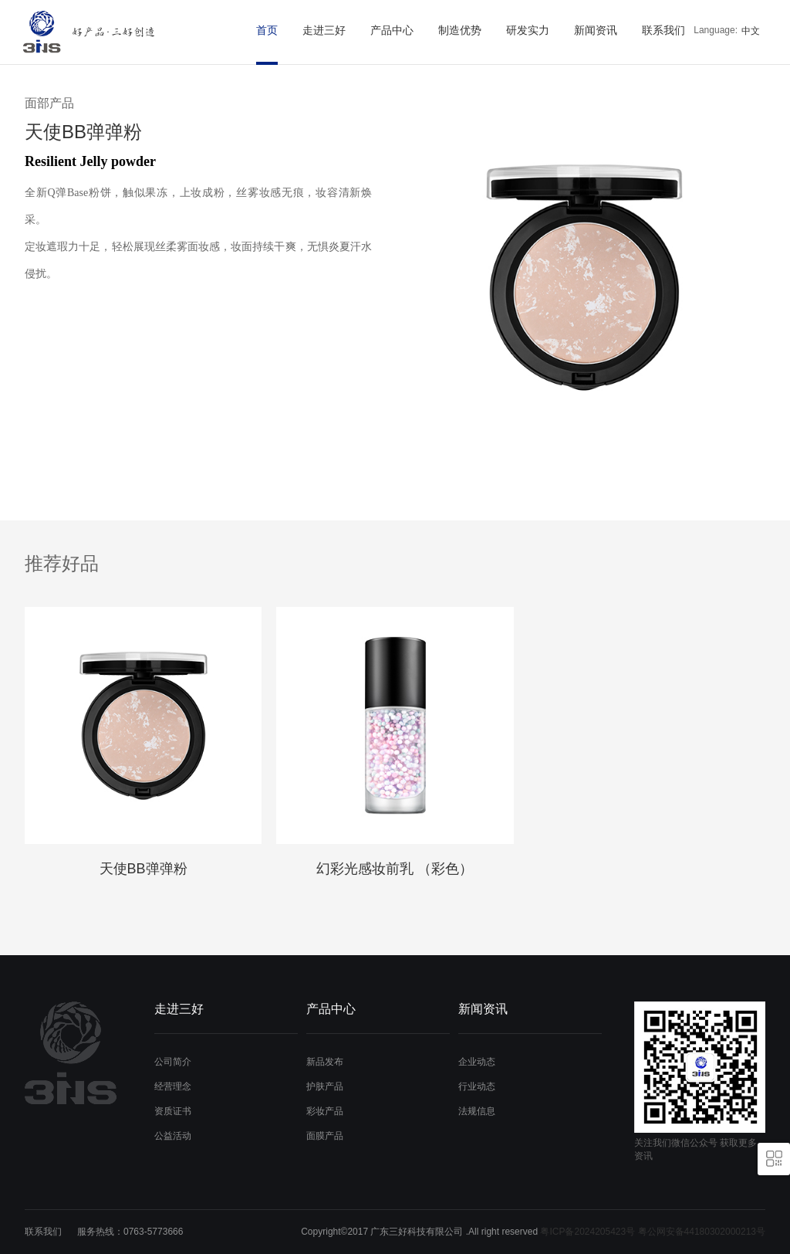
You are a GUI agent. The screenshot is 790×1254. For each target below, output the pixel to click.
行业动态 (476, 1086)
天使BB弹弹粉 (143, 868)
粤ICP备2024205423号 (587, 1231)
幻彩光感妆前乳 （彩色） (394, 868)
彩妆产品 (324, 1111)
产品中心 (392, 30)
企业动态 (476, 1061)
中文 (750, 30)
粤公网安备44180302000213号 (701, 1231)
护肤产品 (324, 1086)
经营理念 (172, 1086)
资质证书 (172, 1111)
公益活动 (172, 1135)
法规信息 (476, 1111)
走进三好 (324, 30)
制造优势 (459, 30)
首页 (267, 30)
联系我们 (663, 30)
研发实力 (527, 30)
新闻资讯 (595, 30)
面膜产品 (324, 1135)
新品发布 (324, 1061)
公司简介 (172, 1061)
